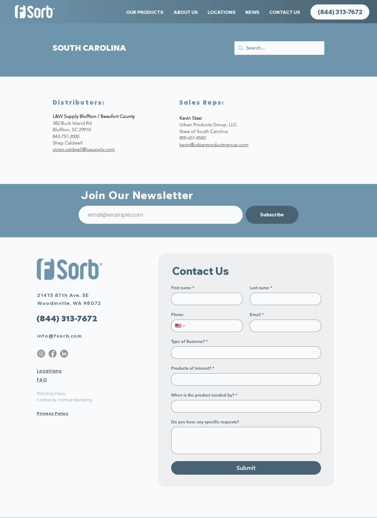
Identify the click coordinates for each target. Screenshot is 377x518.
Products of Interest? (192, 368)
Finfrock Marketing (75, 399)
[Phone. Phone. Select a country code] (180, 325)
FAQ (42, 380)
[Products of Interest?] (244, 379)
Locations (49, 371)
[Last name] (284, 299)
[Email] (284, 326)
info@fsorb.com (59, 336)
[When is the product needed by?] (244, 406)
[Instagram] (41, 354)
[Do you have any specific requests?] (246, 440)
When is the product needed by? (204, 395)
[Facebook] (53, 354)
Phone (177, 314)
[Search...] (279, 48)
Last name (261, 287)
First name (182, 287)
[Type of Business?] (244, 353)
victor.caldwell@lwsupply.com (84, 149)
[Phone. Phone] (212, 326)
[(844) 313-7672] (339, 11)
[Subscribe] (272, 215)
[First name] (205, 299)
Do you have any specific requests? (205, 422)
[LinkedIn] (64, 354)
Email (257, 314)
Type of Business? (189, 341)
